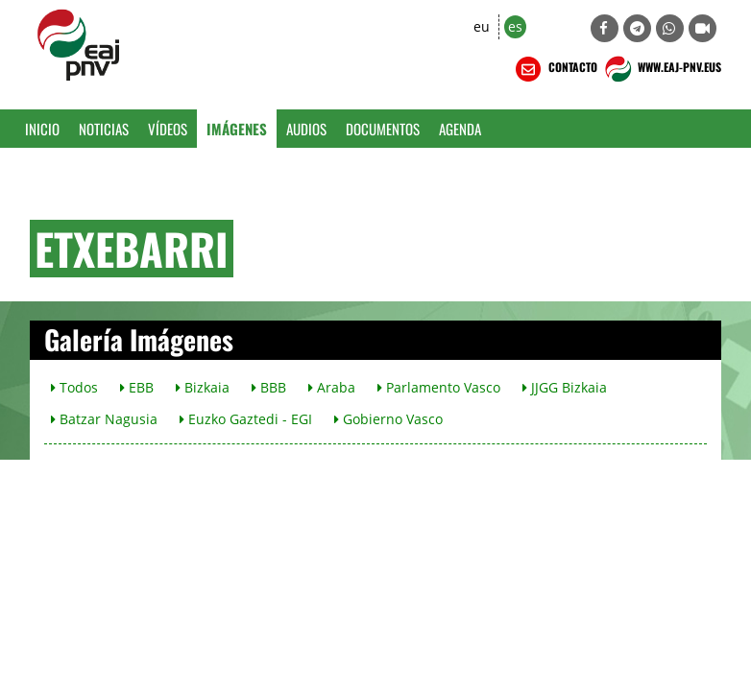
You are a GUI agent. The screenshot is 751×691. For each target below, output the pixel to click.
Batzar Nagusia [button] (104, 419)
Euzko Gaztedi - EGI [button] (246, 419)
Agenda (460, 128)
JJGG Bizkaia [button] (564, 387)
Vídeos (167, 128)
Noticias (104, 128)
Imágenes (236, 128)
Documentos (383, 128)
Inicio (42, 128)
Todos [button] (74, 387)
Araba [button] (331, 387)
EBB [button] (137, 387)
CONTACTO (554, 69)
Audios (306, 128)
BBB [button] (269, 387)
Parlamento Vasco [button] (438, 387)
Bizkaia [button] (203, 387)
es (515, 26)
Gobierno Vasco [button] (388, 419)
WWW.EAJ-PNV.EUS (661, 69)
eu (481, 26)
